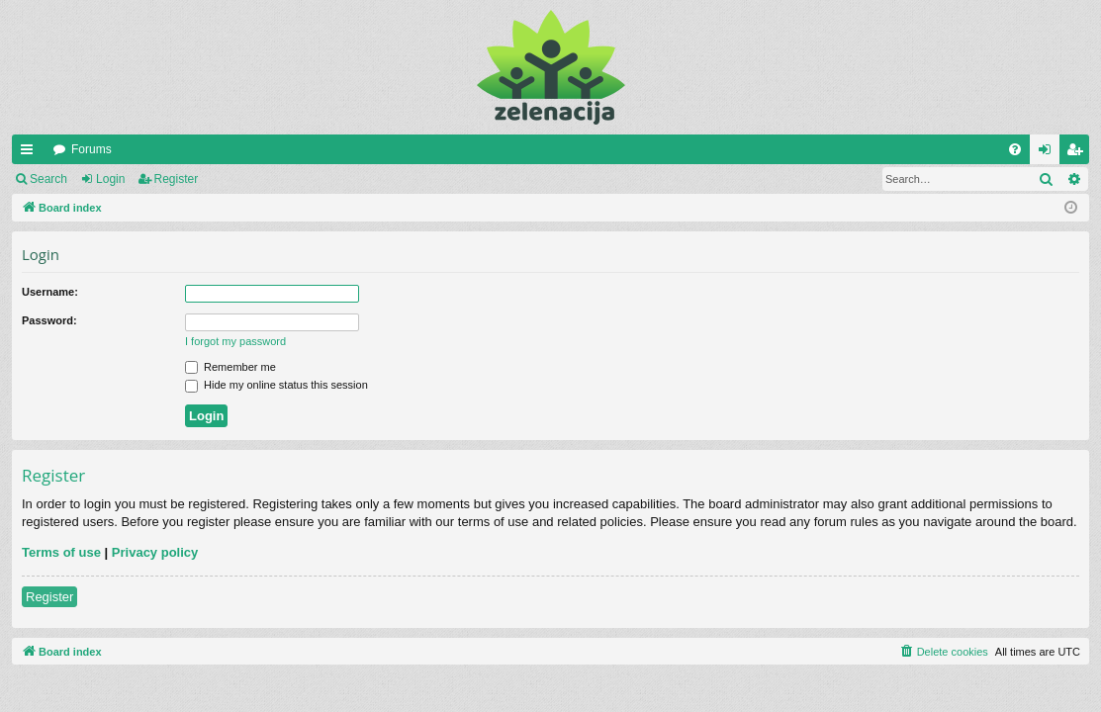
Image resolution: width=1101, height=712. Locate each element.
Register (176, 179)
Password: (49, 320)
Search (48, 179)
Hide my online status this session (276, 385)
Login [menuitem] (1049, 153)
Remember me (230, 367)
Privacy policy (155, 552)
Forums (91, 149)
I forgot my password (235, 341)
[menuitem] (1015, 149)
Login (110, 179)
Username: (50, 292)
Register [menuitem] (1078, 153)
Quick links (31, 153)
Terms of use (61, 552)
